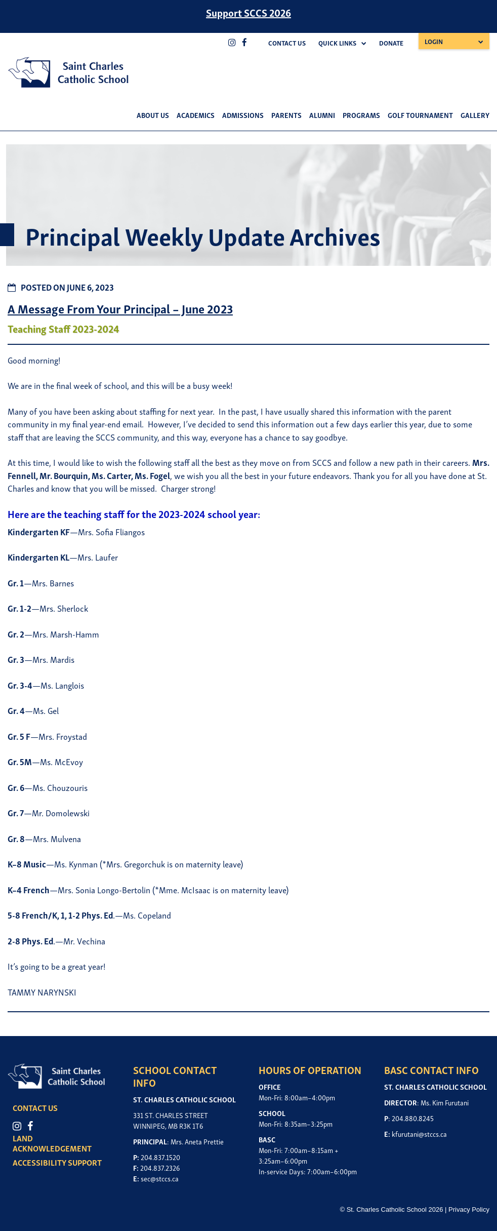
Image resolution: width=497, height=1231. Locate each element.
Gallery (475, 115)
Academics (196, 115)
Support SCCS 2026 (248, 12)
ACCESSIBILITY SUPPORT (64, 1162)
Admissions (243, 115)
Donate (391, 42)
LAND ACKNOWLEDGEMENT (59, 1143)
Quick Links (337, 42)
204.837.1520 (160, 1157)
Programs (361, 115)
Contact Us (287, 42)
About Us (153, 115)
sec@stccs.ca (160, 1178)
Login (434, 41)
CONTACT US (42, 1107)
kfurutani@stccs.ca (419, 1133)
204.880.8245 (413, 1118)
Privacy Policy (468, 1209)
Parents (286, 115)
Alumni (322, 115)
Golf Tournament (420, 115)
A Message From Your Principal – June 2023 (120, 308)
